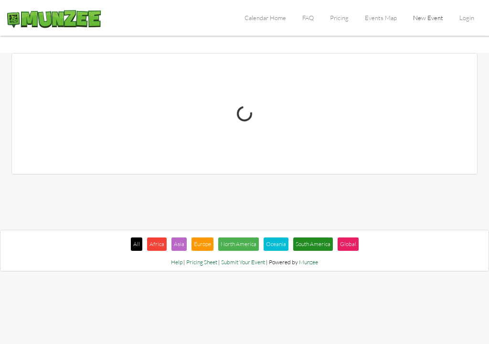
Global (348, 243)
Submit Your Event (243, 262)
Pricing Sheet (201, 262)
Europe (202, 243)
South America (313, 243)
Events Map (381, 18)
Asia (179, 243)
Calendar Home (265, 18)
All (136, 243)
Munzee (308, 262)
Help (176, 262)
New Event (428, 18)
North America (238, 243)
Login (466, 18)
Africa (156, 243)
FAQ (308, 18)
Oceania (276, 243)
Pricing (339, 18)
